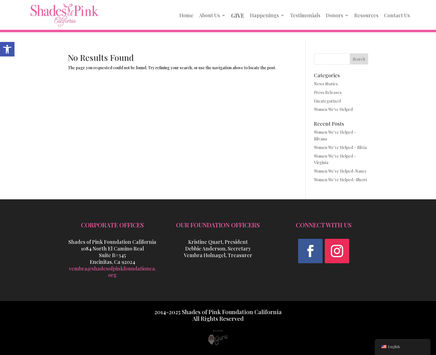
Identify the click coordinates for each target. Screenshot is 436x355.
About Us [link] (209, 15)
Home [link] (186, 15)
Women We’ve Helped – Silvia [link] (340, 147)
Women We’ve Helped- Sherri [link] (340, 179)
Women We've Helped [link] (333, 109)
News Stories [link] (326, 83)
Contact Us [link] (397, 15)
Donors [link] (334, 15)
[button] (310, 251)
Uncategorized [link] (327, 101)
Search (359, 59)
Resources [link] (366, 15)
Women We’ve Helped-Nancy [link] (340, 171)
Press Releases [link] (328, 92)
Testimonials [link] (305, 15)
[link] (7, 49)
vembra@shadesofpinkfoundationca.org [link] (112, 272)
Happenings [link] (264, 15)
